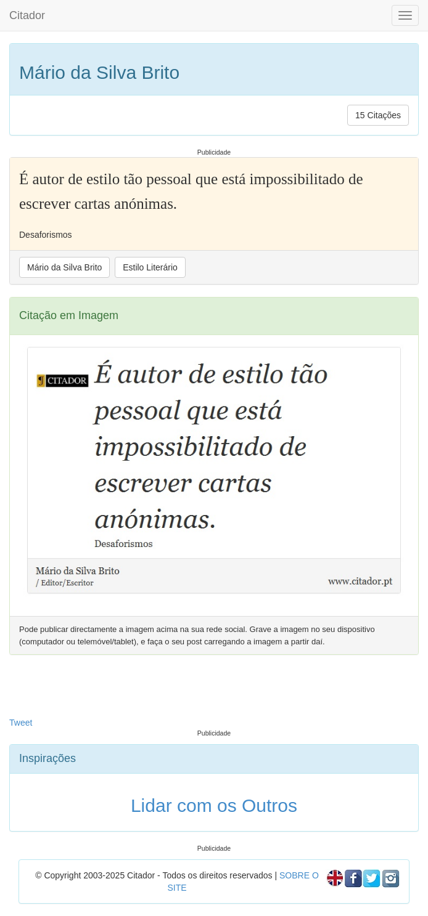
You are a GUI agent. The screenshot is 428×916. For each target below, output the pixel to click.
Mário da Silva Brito (64, 267)
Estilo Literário (150, 267)
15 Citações (378, 115)
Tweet (20, 723)
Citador (27, 15)
